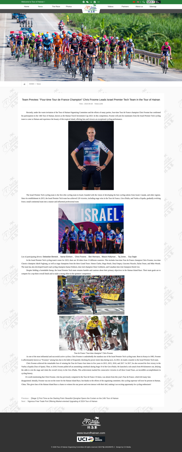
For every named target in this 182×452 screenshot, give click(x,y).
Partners (125, 7)
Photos (69, 7)
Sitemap (153, 7)
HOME (31, 84)
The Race (56, 7)
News (40, 7)
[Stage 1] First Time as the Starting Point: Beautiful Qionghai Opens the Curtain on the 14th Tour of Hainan (75, 398)
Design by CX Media (123, 447)
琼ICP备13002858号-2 (106, 447)
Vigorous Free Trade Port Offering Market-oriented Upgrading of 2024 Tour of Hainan (62, 401)
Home (26, 7)
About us (139, 7)
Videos (110, 7)
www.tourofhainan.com (91, 432)
